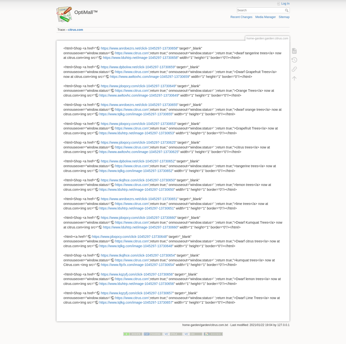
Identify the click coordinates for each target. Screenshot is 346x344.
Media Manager (265, 17)
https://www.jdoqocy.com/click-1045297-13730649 (138, 86)
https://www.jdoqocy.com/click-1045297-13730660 (138, 218)
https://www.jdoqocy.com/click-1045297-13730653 (138, 124)
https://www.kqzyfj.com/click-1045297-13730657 (137, 293)
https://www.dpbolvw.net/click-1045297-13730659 (138, 67)
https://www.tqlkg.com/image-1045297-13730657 (136, 302)
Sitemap (284, 17)
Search (287, 10)
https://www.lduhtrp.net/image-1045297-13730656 (136, 284)
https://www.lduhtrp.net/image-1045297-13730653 (136, 133)
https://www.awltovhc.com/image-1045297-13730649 (138, 95)
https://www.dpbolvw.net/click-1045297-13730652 (138, 161)
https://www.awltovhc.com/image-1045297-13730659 (149, 77)
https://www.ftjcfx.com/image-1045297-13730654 (137, 265)
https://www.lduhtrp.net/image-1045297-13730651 (136, 208)
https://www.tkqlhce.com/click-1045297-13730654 (138, 255)
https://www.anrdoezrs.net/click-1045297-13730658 (139, 48)
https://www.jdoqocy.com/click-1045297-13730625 (138, 142)
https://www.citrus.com (131, 53)
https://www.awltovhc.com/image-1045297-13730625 (138, 152)
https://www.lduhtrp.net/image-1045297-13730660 (140, 227)
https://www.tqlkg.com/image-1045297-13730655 (136, 114)
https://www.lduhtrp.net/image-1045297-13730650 (136, 189)
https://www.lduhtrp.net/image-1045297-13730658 (140, 58)
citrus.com (75, 29)
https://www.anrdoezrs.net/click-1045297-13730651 (139, 199)
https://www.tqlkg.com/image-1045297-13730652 (136, 171)
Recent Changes (241, 17)
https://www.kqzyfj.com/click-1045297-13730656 (137, 274)
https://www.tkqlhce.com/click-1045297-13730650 (138, 180)
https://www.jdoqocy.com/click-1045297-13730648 (129, 237)
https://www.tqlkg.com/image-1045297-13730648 (136, 246)
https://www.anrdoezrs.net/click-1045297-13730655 (139, 105)
